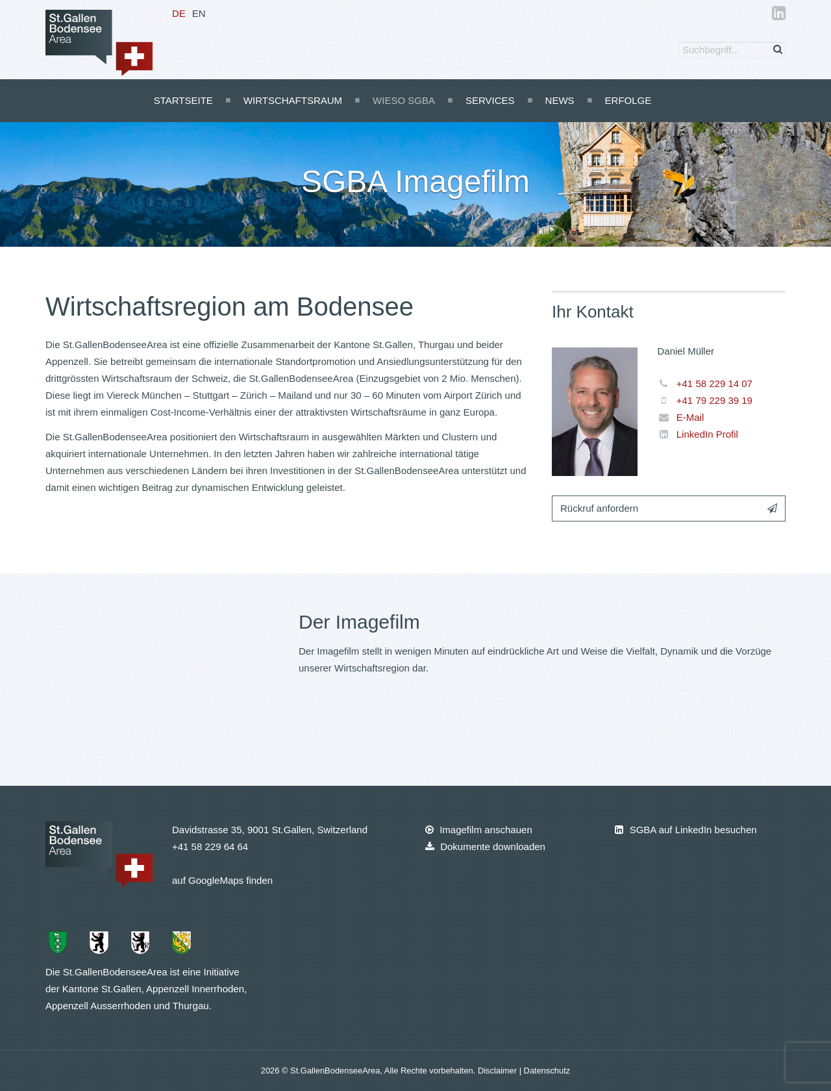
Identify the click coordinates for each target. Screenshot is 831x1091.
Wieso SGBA (404, 100)
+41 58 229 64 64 (210, 846)
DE (179, 13)
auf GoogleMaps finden (222, 880)
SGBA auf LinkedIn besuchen (685, 829)
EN (199, 13)
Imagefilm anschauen (478, 829)
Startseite (183, 100)
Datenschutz (547, 1070)
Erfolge (628, 100)
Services (490, 100)
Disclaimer (498, 1070)
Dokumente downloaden (485, 846)
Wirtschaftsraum (292, 100)
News (560, 100)
